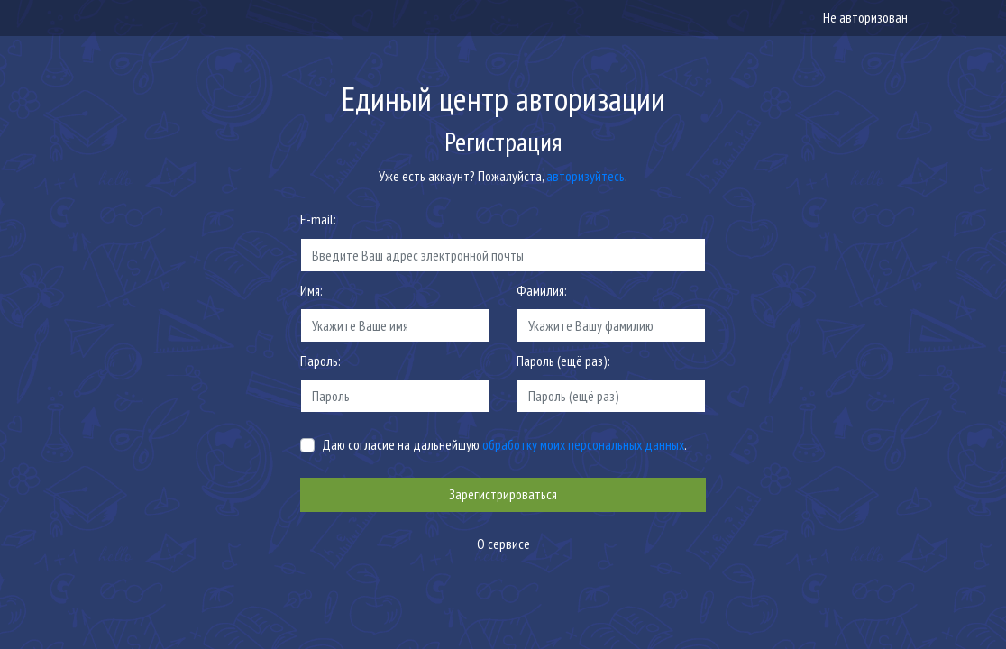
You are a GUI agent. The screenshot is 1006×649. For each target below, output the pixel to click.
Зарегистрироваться (503, 494)
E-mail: (318, 219)
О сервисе (503, 544)
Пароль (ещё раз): (563, 361)
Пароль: (320, 361)
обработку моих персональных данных (583, 444)
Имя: (311, 290)
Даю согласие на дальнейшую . (504, 444)
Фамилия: (542, 290)
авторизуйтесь (585, 176)
